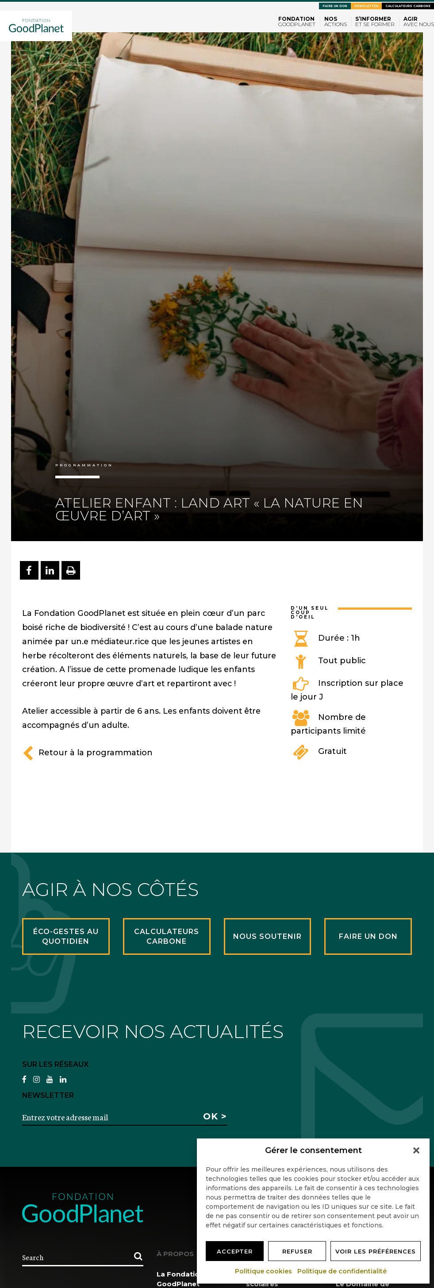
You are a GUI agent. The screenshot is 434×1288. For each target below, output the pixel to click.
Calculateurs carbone (407, 6)
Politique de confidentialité (342, 1271)
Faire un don (335, 6)
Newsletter (366, 6)
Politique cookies (264, 1271)
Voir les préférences (375, 1251)
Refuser (297, 1251)
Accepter (235, 1251)
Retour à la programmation (87, 752)
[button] (416, 1150)
